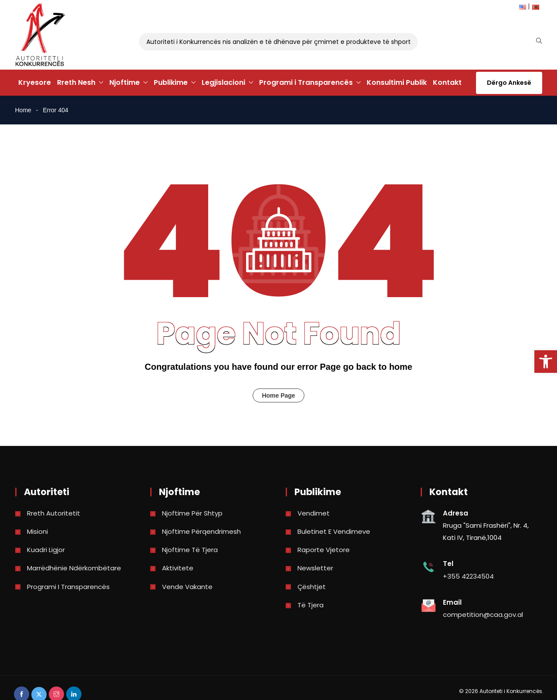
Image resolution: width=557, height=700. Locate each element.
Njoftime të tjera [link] (190, 549)
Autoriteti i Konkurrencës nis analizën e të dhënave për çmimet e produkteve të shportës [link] (283, 41)
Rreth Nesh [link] (76, 82)
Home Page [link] (278, 395)
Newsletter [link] (315, 568)
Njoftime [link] (124, 82)
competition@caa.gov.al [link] (483, 614)
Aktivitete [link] (177, 568)
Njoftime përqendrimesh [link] (201, 531)
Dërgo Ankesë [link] (509, 82)
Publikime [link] (171, 82)
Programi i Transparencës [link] (306, 82)
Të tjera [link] (310, 605)
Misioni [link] (37, 531)
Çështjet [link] (311, 586)
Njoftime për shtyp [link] (192, 513)
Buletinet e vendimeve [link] (333, 531)
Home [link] (23, 110)
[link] (545, 361)
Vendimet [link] (313, 513)
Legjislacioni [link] (223, 82)
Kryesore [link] (34, 82)
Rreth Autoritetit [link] (53, 513)
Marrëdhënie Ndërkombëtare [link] (74, 568)
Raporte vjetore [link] (323, 549)
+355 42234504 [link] (468, 576)
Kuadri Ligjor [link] (46, 549)
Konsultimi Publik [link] (397, 82)
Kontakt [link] (447, 82)
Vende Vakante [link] (187, 586)
